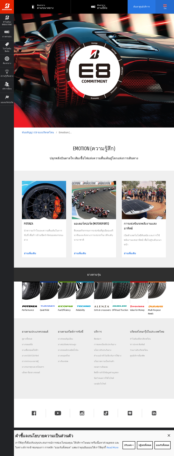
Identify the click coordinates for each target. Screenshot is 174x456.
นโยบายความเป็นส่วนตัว (104, 361)
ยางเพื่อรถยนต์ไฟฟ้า (30, 350)
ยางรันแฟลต (63, 361)
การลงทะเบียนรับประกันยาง (105, 344)
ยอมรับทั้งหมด (162, 445)
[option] (94, 71)
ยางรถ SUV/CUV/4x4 (30, 355)
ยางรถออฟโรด (64, 355)
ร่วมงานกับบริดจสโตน (139, 350)
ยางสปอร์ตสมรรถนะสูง (67, 344)
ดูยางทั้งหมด (27, 338)
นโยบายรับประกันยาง (102, 350)
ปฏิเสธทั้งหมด (144, 445)
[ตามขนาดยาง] (42, 7)
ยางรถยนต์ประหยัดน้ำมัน (68, 350)
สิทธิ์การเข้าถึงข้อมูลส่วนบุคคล (106, 372)
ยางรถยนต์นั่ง (27, 344)
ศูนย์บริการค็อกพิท (137, 355)
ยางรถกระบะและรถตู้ (30, 361)
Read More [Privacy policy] (112, 447)
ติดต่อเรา (97, 338)
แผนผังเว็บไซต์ (100, 383)
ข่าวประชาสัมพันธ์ (137, 344)
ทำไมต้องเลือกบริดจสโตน (140, 338)
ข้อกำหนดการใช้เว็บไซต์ (104, 378)
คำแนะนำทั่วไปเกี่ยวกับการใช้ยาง (107, 355)
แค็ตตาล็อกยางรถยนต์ (31, 372)
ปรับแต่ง (129, 445)
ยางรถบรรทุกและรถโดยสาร (33, 367)
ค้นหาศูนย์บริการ (141, 6)
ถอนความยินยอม (101, 367)
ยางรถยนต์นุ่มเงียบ (65, 338)
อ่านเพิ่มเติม (30, 253)
